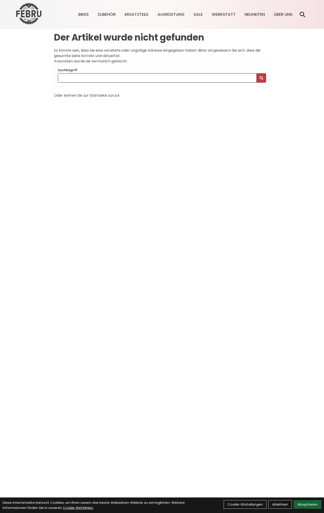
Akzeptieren (307, 504)
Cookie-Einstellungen (245, 504)
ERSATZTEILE (136, 14)
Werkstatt (224, 14)
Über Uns (283, 14)
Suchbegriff (67, 70)
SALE (198, 14)
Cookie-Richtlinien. (78, 507)
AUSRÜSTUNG (171, 14)
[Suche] (302, 14)
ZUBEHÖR (107, 14)
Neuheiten (255, 14)
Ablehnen (280, 504)
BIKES (83, 14)
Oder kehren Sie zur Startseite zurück (87, 95)
